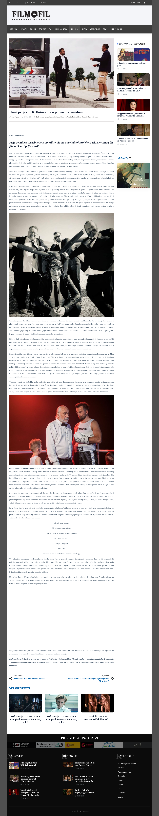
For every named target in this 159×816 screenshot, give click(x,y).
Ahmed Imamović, (50, 117)
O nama (11, 3)
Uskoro (122, 157)
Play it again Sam (61, 29)
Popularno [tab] (139, 44)
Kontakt (43, 3)
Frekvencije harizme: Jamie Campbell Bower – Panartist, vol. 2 (25, 719)
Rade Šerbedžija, (72, 117)
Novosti (23, 29)
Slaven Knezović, (82, 117)
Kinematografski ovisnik (91, 29)
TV (50, 29)
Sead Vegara (15, 117)
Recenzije (42, 29)
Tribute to (74, 29)
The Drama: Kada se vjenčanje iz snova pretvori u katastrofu (84, 778)
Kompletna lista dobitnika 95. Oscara (29, 678)
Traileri (33, 29)
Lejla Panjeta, (40, 117)
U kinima (121, 793)
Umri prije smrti (93, 117)
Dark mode (135, 3)
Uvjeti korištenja (32, 3)
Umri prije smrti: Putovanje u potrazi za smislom (46, 112)
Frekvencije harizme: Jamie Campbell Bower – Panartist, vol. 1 (61, 719)
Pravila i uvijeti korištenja (112, 29)
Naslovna (13, 29)
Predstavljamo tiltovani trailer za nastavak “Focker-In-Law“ (30, 778)
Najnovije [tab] (125, 44)
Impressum (20, 3)
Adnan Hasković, (61, 117)
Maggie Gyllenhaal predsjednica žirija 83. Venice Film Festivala (29, 792)
